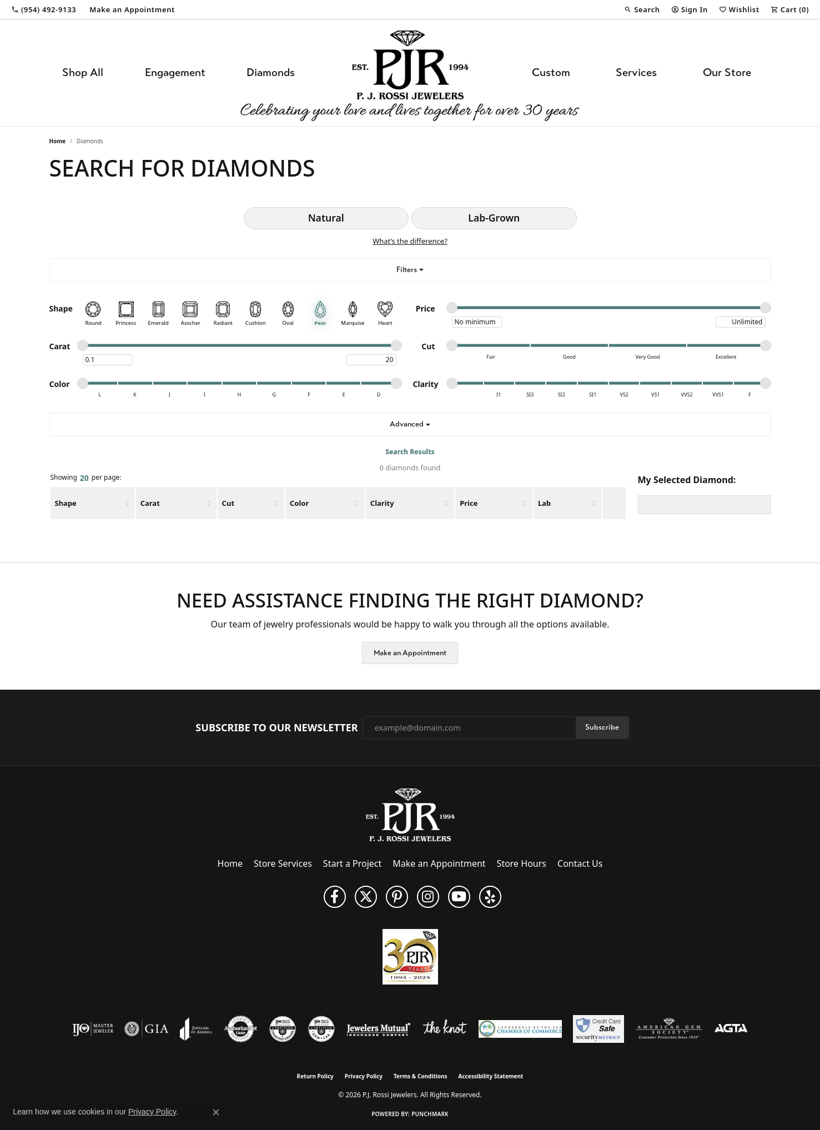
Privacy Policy (364, 1076)
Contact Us (579, 863)
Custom (551, 72)
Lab (544, 503)
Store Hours (521, 863)
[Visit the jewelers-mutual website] (378, 1029)
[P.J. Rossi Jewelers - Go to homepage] (410, 814)
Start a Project (352, 863)
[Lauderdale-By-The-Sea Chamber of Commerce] (520, 1029)
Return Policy (315, 1076)
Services (636, 72)
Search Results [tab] (409, 451)
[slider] (451, 307)
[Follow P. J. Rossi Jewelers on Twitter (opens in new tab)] (366, 897)
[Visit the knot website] (444, 1029)
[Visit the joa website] (196, 1029)
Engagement (175, 72)
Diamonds (270, 72)
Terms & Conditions (420, 1076)
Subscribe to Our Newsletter (276, 728)
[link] (43, 9)
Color (299, 503)
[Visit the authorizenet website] (241, 1029)
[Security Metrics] (598, 1029)
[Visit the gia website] (146, 1029)
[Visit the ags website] (669, 1029)
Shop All (82, 72)
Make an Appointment (410, 652)
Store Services (283, 863)
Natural (326, 217)
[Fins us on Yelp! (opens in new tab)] (490, 897)
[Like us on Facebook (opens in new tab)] (335, 897)
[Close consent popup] (216, 1112)
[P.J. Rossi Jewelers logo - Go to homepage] (410, 72)
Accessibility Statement (491, 1076)
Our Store (727, 72)
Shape (66, 503)
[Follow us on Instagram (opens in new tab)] (428, 897)
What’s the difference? (410, 241)
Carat (150, 503)
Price (468, 503)
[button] (642, 9)
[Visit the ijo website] (93, 1029)
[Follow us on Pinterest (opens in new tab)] (397, 897)
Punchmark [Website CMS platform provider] (430, 1114)
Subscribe (602, 727)
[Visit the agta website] (731, 1029)
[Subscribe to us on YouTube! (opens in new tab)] (459, 897)
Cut (228, 503)
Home (57, 141)
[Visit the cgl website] (321, 1029)
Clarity (382, 503)
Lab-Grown (494, 217)
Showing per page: (86, 478)
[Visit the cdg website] (282, 1029)
